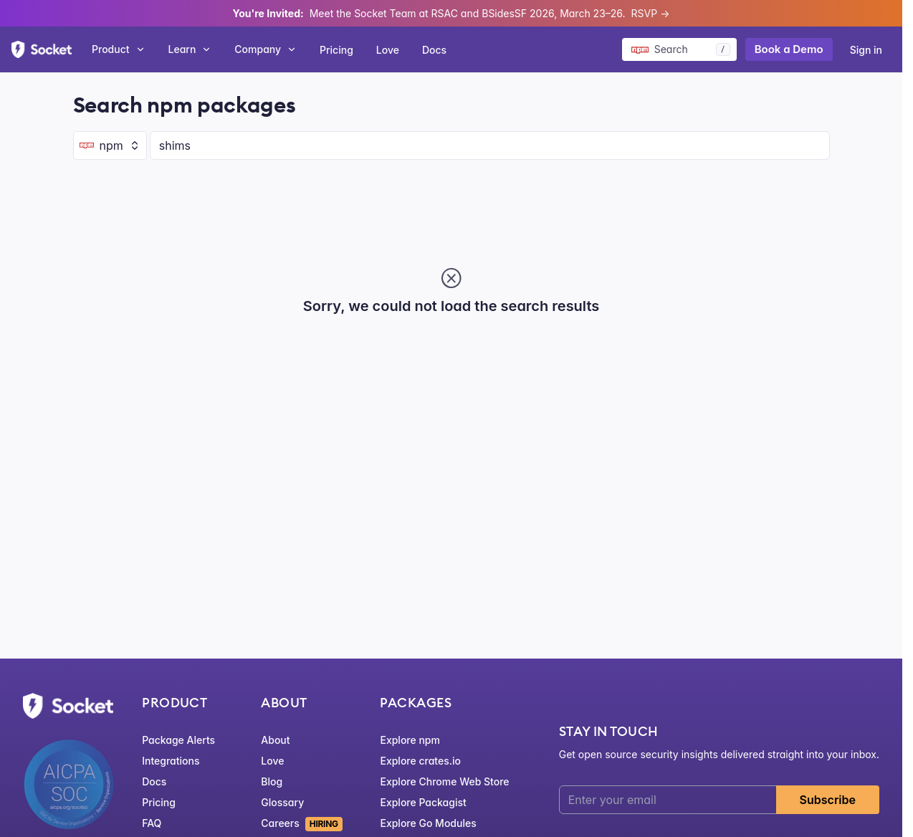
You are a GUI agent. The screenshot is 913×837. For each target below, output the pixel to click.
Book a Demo (789, 49)
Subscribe (828, 800)
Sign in (866, 50)
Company (265, 49)
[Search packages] (679, 49)
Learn (190, 49)
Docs (434, 50)
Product (118, 49)
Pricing (336, 50)
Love (387, 50)
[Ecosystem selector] (110, 145)
